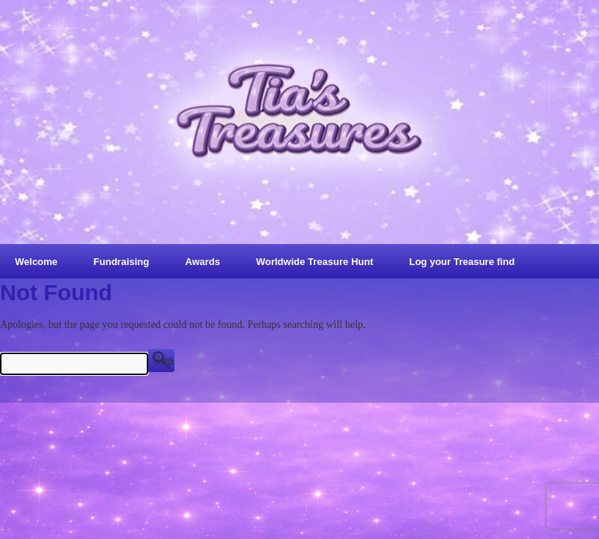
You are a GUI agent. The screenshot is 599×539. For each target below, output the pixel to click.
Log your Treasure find (461, 261)
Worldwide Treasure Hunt (315, 261)
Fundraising (121, 261)
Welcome (36, 261)
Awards (202, 261)
